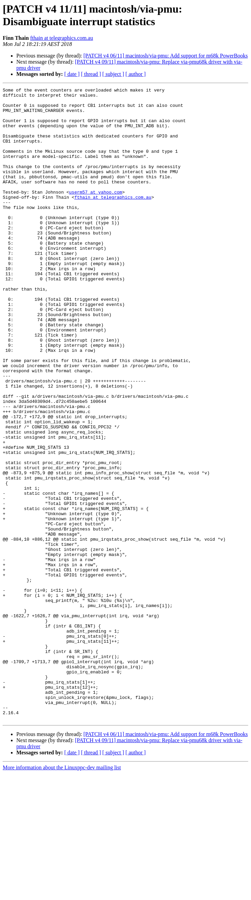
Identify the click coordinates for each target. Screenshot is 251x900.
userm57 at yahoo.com (95, 213)
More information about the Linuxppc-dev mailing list (62, 894)
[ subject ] (113, 74)
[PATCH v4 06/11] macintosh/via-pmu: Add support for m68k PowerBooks (165, 56)
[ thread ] (91, 74)
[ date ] (72, 74)
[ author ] (136, 74)
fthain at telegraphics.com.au (61, 38)
